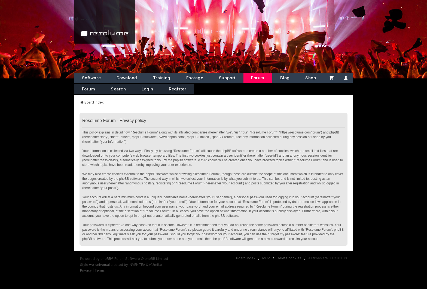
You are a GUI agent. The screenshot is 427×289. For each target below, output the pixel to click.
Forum (257, 77)
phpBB (105, 259)
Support (227, 77)
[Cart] (331, 78)
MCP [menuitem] (266, 258)
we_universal (99, 265)
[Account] (346, 78)
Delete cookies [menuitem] (289, 258)
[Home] (104, 22)
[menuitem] (86, 270)
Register (177, 89)
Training (161, 77)
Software (91, 77)
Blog (285, 77)
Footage (194, 77)
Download (127, 77)
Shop (310, 77)
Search (118, 89)
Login (147, 89)
